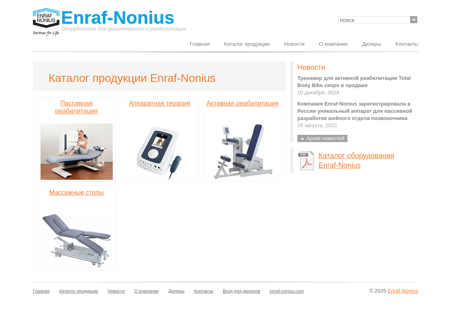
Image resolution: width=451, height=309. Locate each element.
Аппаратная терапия (159, 103)
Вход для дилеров (241, 291)
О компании (333, 44)
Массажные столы (76, 192)
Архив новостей (325, 138)
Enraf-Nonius (118, 18)
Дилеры (371, 44)
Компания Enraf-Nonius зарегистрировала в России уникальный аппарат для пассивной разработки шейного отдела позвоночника (354, 111)
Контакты (407, 44)
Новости (294, 44)
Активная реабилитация (242, 103)
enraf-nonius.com (287, 291)
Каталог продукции (247, 44)
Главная (199, 44)
